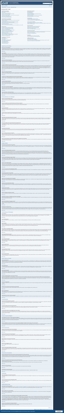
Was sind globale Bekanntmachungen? (6, 40)
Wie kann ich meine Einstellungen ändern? (6, 19)
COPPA (41, 65)
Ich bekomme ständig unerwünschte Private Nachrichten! (33, 19)
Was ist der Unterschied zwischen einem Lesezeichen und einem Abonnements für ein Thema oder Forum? (39, 31)
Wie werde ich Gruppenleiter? (30, 14)
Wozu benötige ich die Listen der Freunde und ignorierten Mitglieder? (34, 22)
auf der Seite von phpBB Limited (23, 387)
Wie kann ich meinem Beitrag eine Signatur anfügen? (7, 28)
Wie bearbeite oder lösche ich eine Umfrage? (7, 30)
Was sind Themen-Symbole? (5, 43)
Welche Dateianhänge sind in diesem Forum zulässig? (33, 35)
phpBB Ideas (35, 391)
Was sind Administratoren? (30, 11)
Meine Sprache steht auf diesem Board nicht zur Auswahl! (8, 22)
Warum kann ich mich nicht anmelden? (6, 14)
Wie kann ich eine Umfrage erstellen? (6, 29)
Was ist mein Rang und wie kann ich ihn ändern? (7, 24)
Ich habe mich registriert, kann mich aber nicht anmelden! (8, 13)
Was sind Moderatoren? (30, 12)
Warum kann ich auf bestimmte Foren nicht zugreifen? (8, 31)
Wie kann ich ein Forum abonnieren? (31, 32)
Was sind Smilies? (4, 39)
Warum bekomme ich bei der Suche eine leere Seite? (33, 27)
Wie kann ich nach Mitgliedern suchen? (31, 28)
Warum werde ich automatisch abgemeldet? (6, 16)
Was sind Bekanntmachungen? (5, 41)
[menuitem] (7, 5)
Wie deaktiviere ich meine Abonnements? (31, 33)
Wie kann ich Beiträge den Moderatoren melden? (7, 33)
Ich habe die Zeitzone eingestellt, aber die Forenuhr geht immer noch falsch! (10, 21)
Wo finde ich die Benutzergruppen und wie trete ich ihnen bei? (34, 13)
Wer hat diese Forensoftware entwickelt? (31, 38)
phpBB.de (38, 387)
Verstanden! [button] (59, 411)
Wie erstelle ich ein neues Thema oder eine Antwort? (7, 27)
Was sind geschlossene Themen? (5, 42)
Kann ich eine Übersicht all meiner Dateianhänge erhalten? (33, 36)
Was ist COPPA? (3, 12)
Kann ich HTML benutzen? (5, 38)
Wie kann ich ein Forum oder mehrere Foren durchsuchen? (33, 26)
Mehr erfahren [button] (32, 411)
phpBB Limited (18, 386)
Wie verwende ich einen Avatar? (5, 23)
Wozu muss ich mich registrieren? (5, 11)
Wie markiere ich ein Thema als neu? (6, 35)
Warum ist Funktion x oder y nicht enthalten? (32, 39)
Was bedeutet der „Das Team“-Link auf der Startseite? (33, 16)
